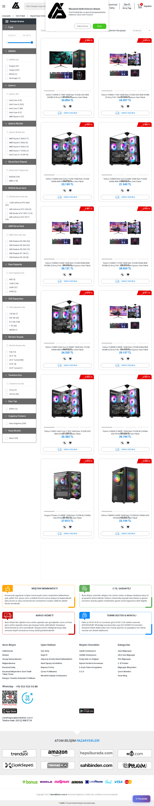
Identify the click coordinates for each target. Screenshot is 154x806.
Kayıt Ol (44, 655)
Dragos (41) (12, 66)
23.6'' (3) (10, 356)
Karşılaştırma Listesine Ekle (64, 106)
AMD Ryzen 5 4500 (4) (16, 143)
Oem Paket (20, 16)
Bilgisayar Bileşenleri (127, 667)
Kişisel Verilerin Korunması (91, 663)
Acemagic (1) (12, 78)
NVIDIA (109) (12, 177)
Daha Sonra (82, 26)
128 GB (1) (11, 314)
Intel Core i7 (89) (14, 108)
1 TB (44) (11, 326)
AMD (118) (11, 181)
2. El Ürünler (123, 663)
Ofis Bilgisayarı (124, 659)
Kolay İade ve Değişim (89, 659)
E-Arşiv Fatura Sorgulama (90, 667)
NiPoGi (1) (11, 74)
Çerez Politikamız (49, 671)
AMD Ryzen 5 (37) (14, 117)
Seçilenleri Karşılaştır (115, 30)
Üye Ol (127, 4)
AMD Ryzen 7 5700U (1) (17, 151)
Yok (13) (10, 352)
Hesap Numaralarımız (12, 659)
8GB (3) (10, 279)
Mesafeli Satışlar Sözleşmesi (54, 675)
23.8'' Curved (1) (14, 368)
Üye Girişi (45, 651)
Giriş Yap (127, 8)
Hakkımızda (7, 651)
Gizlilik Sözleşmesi (87, 655)
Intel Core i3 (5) (13, 100)
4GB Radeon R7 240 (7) (17, 253)
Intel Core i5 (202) (14, 104)
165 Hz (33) (12, 394)
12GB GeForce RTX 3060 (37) (17, 204)
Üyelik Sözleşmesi (87, 651)
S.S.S (81, 671)
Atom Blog (122, 675)
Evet (99, 26)
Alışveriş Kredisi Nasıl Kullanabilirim (56, 659)
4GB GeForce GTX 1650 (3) (18, 209)
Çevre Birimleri (124, 671)
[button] (49, 90)
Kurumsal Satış (111, 6)
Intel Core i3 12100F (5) (16, 155)
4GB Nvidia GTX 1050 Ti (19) (18, 213)
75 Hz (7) (11, 390)
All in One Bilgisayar (126, 655)
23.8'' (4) (10, 364)
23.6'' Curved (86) (14, 360)
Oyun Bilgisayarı (125, 651)
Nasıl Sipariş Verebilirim (51, 663)
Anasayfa (6, 16)
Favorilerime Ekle (70, 106)
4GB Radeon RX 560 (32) (17, 245)
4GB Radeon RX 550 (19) (17, 249)
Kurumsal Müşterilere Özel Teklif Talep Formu (16, 672)
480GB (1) (11, 330)
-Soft (61, 803)
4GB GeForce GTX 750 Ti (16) (17, 218)
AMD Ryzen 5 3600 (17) (17, 139)
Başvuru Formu (47, 667)
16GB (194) (11, 283)
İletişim (5, 655)
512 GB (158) (12, 322)
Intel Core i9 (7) (13, 113)
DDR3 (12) (11, 409)
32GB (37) (11, 287)
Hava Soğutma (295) (15, 423)
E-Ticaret (68, 803)
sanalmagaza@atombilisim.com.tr (17, 718)
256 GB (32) (12, 318)
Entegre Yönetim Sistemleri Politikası (18, 678)
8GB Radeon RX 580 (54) (17, 241)
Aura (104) (11, 438)
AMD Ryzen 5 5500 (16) (17, 147)
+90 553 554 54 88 (27, 686)
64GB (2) (10, 291)
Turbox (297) (12, 70)
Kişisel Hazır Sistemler (39, 16)
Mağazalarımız (8, 663)
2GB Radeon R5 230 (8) (17, 257)
